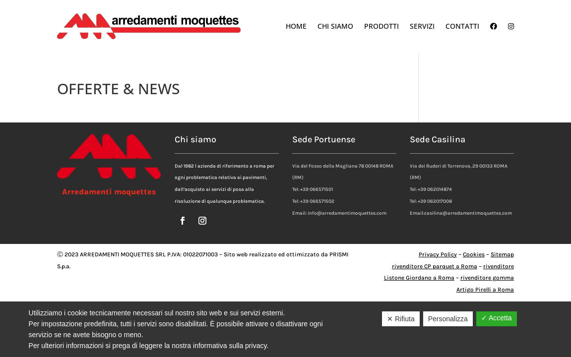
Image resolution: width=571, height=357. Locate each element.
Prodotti (381, 26)
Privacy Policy (438, 254)
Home (296, 26)
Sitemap (502, 254)
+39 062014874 (435, 189)
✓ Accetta (496, 318)
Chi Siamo (335, 26)
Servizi (422, 26)
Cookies (474, 254)
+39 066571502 (317, 201)
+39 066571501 (316, 189)
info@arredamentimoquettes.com (347, 213)
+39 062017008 (435, 201)
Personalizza (448, 319)
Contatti (462, 26)
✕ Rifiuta (401, 319)
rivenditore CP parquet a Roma (434, 266)
